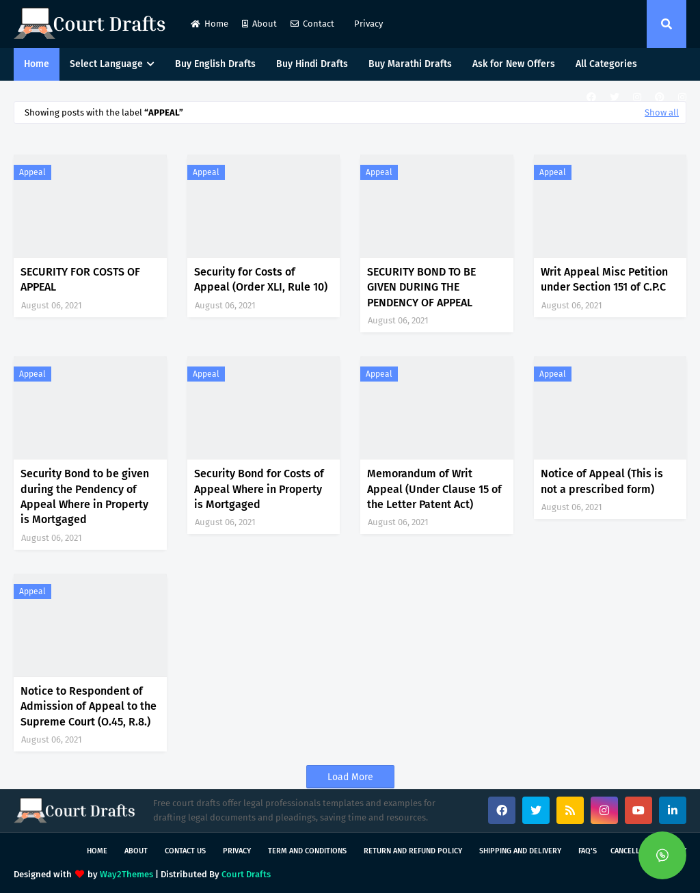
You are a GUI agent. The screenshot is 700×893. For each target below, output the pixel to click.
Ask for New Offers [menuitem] (513, 64)
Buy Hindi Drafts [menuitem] (312, 64)
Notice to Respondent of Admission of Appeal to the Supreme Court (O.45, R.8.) (89, 706)
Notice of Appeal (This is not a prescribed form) (602, 481)
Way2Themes (126, 874)
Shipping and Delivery (520, 851)
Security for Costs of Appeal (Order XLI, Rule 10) (260, 279)
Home (209, 23)
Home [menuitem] (36, 64)
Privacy (367, 23)
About (259, 23)
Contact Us (185, 851)
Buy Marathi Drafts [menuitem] (410, 64)
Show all (662, 112)
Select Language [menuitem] (106, 64)
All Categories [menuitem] (606, 64)
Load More (350, 777)
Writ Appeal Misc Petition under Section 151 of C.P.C (604, 279)
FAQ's (587, 851)
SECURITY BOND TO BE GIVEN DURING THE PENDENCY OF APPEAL (421, 287)
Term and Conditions (307, 851)
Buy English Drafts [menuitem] (215, 64)
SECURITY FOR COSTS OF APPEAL (80, 279)
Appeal (32, 172)
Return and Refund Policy (413, 851)
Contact (312, 23)
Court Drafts (246, 874)
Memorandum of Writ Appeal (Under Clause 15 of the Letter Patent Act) (434, 489)
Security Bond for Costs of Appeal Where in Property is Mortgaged (259, 489)
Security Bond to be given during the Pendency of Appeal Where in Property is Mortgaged (85, 496)
